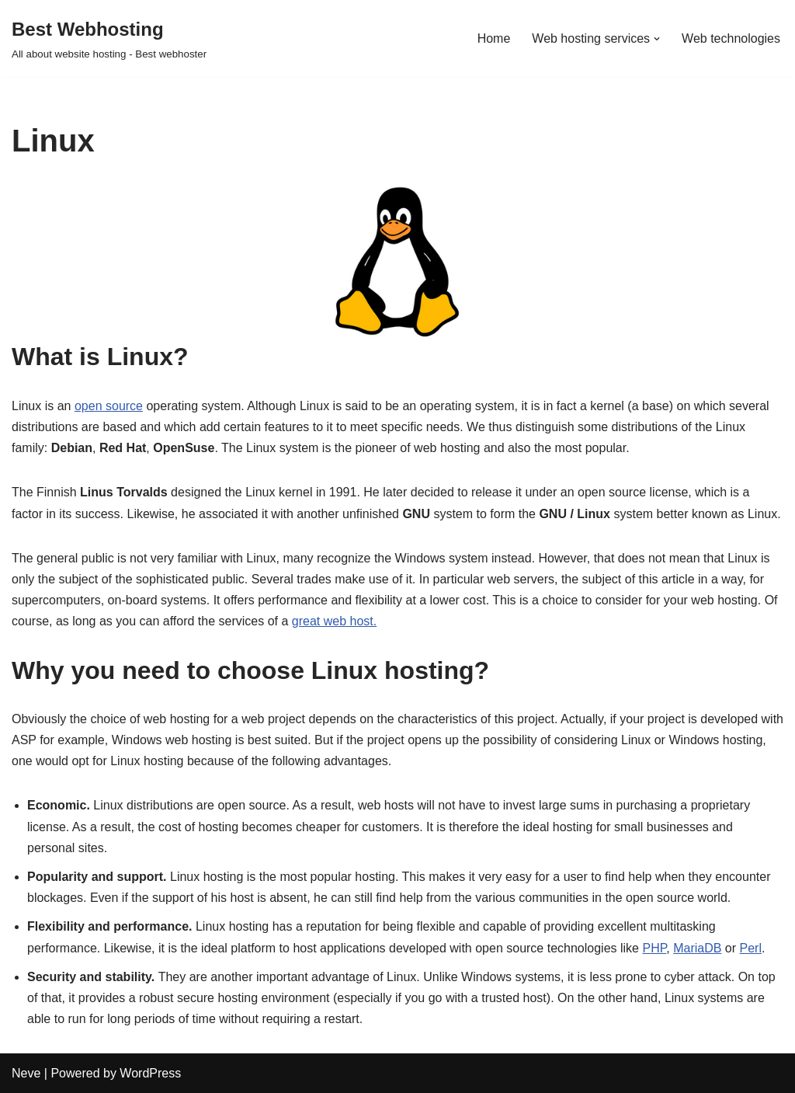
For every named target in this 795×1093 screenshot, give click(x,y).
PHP (654, 948)
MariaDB (697, 948)
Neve (26, 1073)
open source (109, 405)
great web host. (334, 621)
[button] (657, 39)
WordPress (150, 1073)
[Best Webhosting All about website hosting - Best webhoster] (109, 38)
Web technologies (731, 38)
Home (494, 38)
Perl (751, 948)
